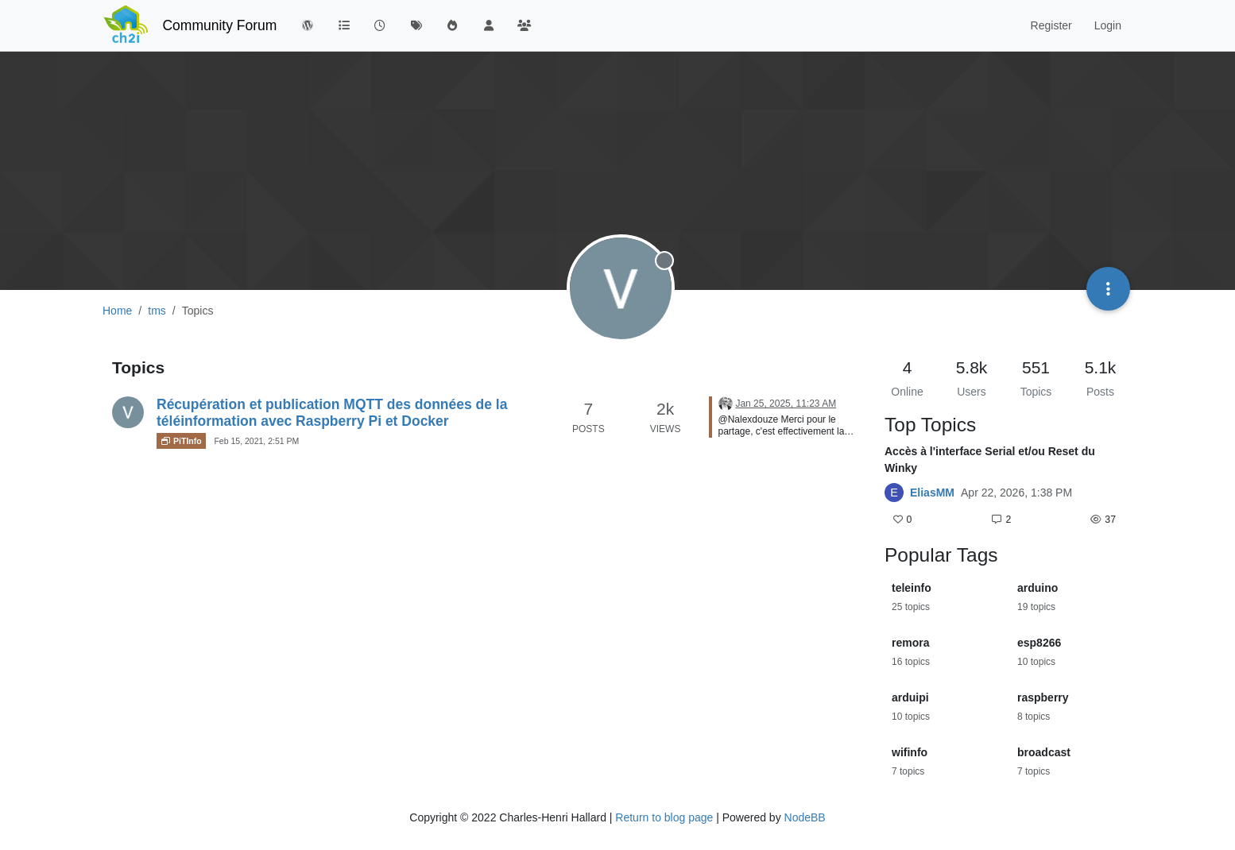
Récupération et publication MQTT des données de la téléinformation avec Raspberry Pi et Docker (332, 412)
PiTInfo (181, 441)
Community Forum (219, 25)
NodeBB (805, 817)
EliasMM (932, 492)
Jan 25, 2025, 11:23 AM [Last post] (785, 403)
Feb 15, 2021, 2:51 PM (256, 441)
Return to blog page (664, 817)
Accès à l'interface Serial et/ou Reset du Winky (990, 459)
